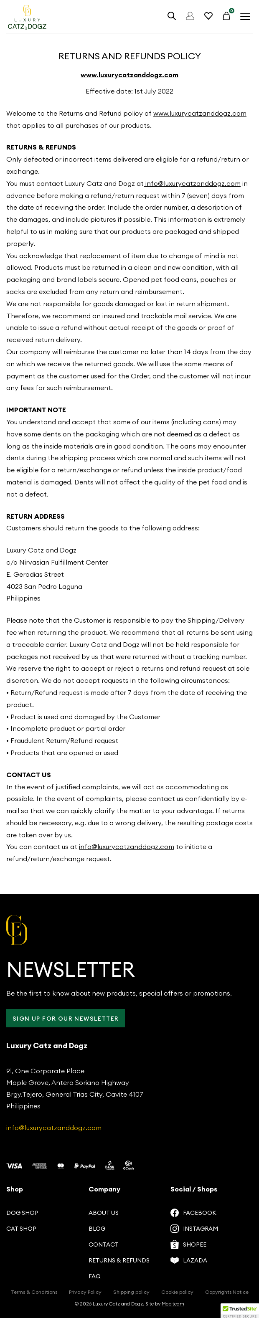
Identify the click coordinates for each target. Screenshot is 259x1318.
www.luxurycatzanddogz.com (129, 75)
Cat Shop (21, 1228)
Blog (97, 1228)
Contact (104, 1244)
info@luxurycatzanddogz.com (192, 183)
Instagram (194, 1228)
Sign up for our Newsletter (66, 1018)
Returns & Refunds (119, 1260)
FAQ (95, 1276)
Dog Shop (22, 1213)
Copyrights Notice (227, 1292)
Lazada (188, 1260)
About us (104, 1213)
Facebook (193, 1213)
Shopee (188, 1244)
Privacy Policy (85, 1292)
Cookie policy (177, 1292)
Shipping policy (131, 1292)
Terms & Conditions (34, 1292)
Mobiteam (173, 1303)
